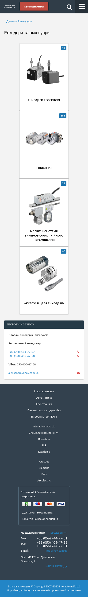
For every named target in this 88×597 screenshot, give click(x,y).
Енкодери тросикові (44, 100)
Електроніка (44, 404)
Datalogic (44, 451)
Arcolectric (44, 480)
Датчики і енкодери (19, 21)
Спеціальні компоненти (44, 432)
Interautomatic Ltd (44, 426)
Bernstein (44, 439)
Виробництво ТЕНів (44, 416)
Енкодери (44, 167)
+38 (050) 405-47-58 (21, 356)
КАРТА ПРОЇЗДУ (56, 566)
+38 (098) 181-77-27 (21, 351)
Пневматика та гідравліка (44, 410)
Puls (44, 474)
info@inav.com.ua (56, 550)
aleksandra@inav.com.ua (23, 373)
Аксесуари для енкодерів (44, 303)
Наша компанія (44, 391)
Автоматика (44, 397)
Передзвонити (58, 532)
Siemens (44, 468)
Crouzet (44, 461)
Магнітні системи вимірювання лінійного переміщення (44, 235)
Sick (44, 445)
